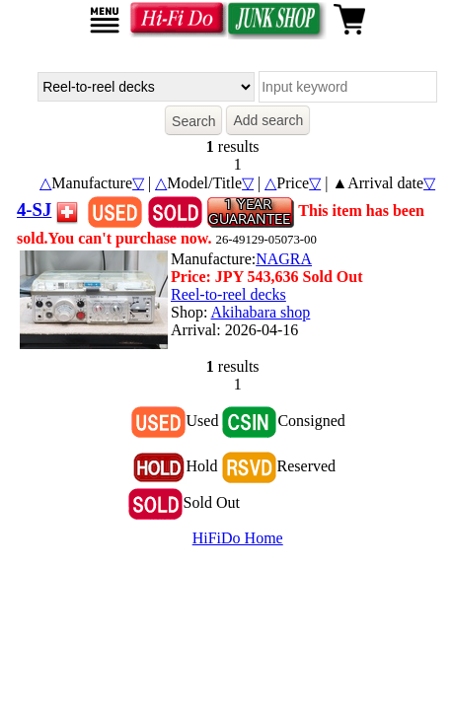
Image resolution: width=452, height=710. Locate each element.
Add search (268, 120)
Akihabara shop (260, 312)
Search (193, 121)
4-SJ (34, 209)
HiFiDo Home (237, 538)
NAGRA (284, 258)
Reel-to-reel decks (228, 294)
